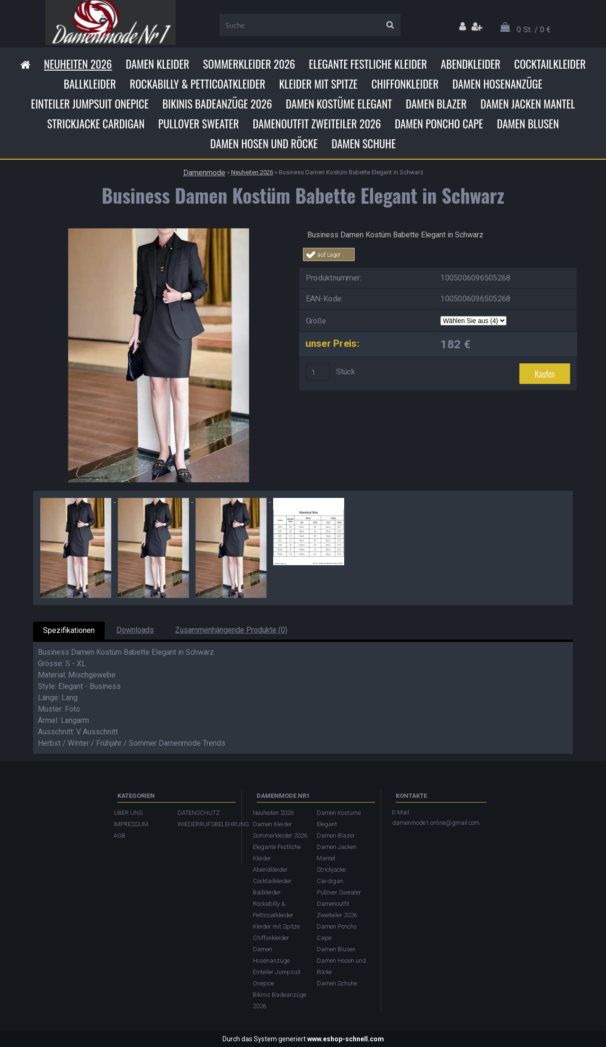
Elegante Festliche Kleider (368, 64)
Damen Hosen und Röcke (264, 143)
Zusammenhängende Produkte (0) (231, 629)
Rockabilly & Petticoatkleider (197, 84)
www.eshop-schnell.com (345, 1039)
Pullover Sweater (198, 124)
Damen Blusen (528, 124)
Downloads (135, 629)
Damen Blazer (436, 104)
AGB (119, 835)
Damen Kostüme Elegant (339, 104)
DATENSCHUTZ (199, 812)
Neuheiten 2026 (78, 64)
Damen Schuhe (363, 143)
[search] (390, 25)
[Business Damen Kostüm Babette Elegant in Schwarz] (158, 231)
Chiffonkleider (404, 84)
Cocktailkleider (550, 64)
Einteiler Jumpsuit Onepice (90, 104)
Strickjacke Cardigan (95, 124)
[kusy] (318, 371)
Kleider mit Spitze (318, 84)
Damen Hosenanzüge (497, 84)
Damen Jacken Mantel (528, 104)
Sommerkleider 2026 (249, 64)
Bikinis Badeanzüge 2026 (217, 104)
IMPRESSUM (131, 824)
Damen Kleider (157, 64)
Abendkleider (470, 64)
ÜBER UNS (128, 812)
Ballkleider (89, 84)
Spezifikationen (69, 630)
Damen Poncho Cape (439, 124)
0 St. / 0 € (534, 29)
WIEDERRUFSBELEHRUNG (205, 824)
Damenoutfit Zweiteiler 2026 (317, 124)
